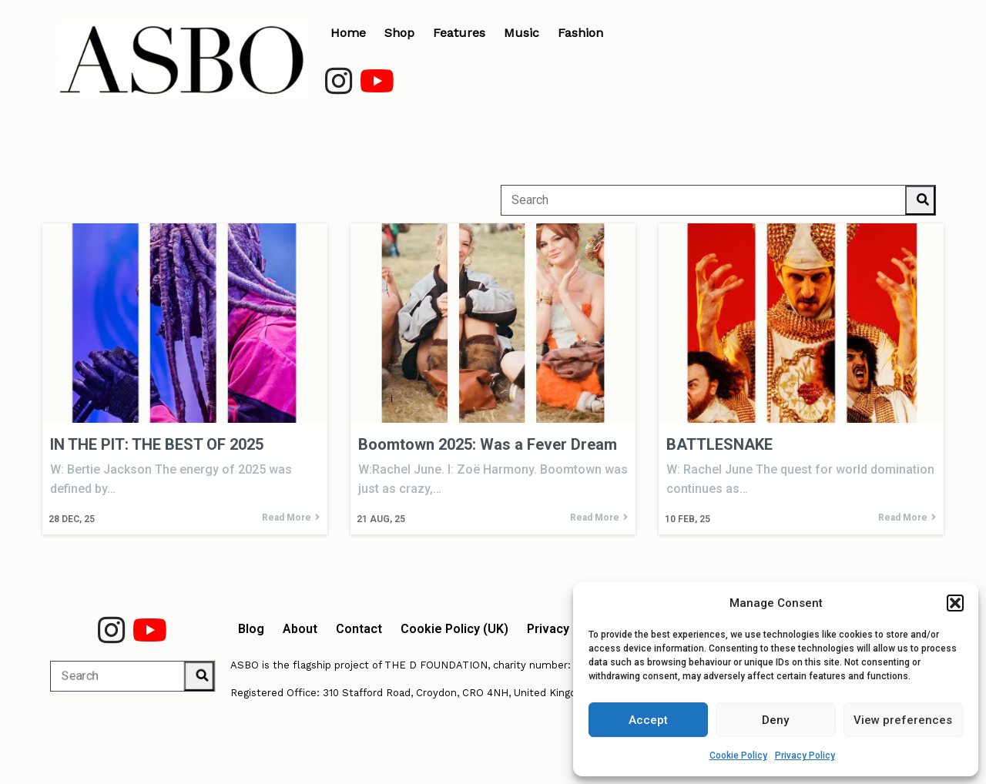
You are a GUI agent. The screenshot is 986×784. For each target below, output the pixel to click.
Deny (775, 720)
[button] (955, 603)
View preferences (903, 720)
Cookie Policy (738, 755)
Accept (648, 720)
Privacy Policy (805, 755)
